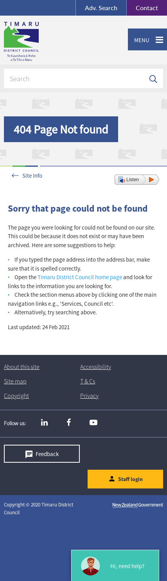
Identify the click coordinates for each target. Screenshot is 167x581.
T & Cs (87, 381)
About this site (22, 367)
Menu (138, 40)
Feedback (47, 454)
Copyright (16, 395)
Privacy (89, 395)
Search (101, 7)
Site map (15, 381)
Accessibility (95, 367)
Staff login (130, 479)
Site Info (32, 175)
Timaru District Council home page (80, 277)
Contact (142, 8)
